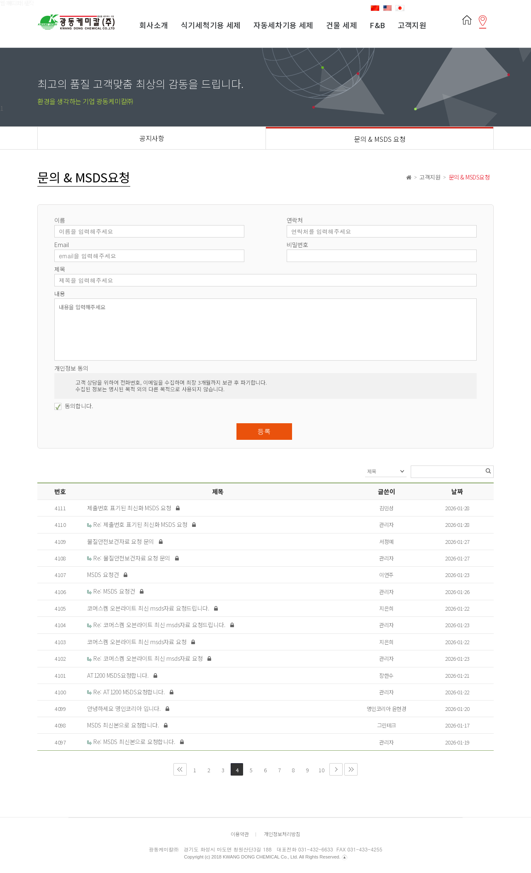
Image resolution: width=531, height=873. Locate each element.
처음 (180, 769)
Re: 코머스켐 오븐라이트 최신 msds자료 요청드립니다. (157, 625)
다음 (336, 769)
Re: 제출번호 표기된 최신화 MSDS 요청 (138, 524)
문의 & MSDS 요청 (380, 139)
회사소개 (153, 24)
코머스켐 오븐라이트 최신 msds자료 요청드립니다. (149, 608)
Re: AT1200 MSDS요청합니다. (126, 692)
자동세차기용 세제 (283, 24)
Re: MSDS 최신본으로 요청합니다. (132, 741)
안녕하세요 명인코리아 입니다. (125, 708)
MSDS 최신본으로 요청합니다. (124, 725)
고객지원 (412, 24)
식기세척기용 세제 (211, 24)
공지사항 (151, 138)
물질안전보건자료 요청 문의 (121, 541)
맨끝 (351, 769)
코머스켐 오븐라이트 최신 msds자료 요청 (137, 642)
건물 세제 (341, 24)
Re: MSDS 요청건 (111, 591)
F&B (377, 24)
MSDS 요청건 (103, 574)
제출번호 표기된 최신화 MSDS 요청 (130, 508)
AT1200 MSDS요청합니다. (118, 675)
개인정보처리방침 (282, 834)
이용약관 (240, 834)
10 (319, 768)
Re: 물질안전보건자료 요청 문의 (129, 558)
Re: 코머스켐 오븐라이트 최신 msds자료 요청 (145, 658)
